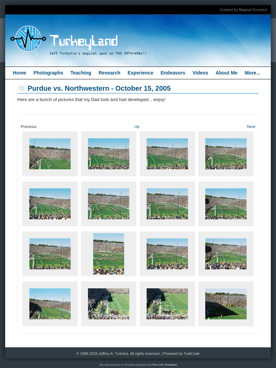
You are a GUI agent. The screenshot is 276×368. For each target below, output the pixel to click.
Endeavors (172, 73)
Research (109, 73)
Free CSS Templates (164, 364)
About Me (227, 73)
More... (252, 73)
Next (251, 126)
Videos (200, 73)
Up (136, 126)
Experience (141, 73)
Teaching (80, 73)
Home (19, 73)
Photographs (48, 73)
